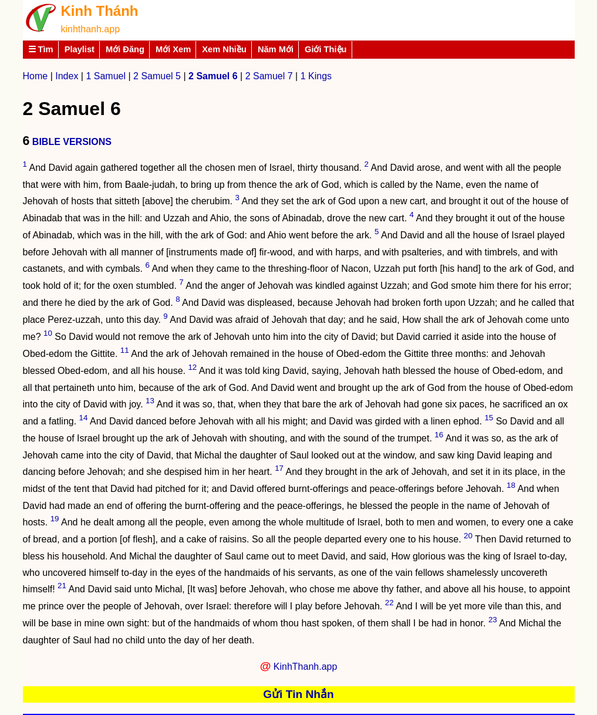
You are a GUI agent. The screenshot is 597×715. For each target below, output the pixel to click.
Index (66, 76)
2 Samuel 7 (269, 76)
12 (192, 367)
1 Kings (316, 76)
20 (468, 535)
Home (35, 76)
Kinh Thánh (100, 11)
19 (54, 518)
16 (438, 434)
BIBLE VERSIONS (72, 142)
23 (492, 619)
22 (389, 602)
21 (62, 585)
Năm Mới (276, 49)
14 (83, 417)
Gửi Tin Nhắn (298, 694)
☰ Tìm (40, 49)
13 (150, 400)
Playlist (80, 49)
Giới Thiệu (326, 49)
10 (47, 333)
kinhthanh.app (90, 29)
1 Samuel (106, 76)
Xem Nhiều (224, 49)
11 (124, 350)
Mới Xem (173, 49)
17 (279, 468)
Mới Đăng (125, 49)
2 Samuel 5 (157, 76)
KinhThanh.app (306, 667)
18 (511, 485)
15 (488, 417)
